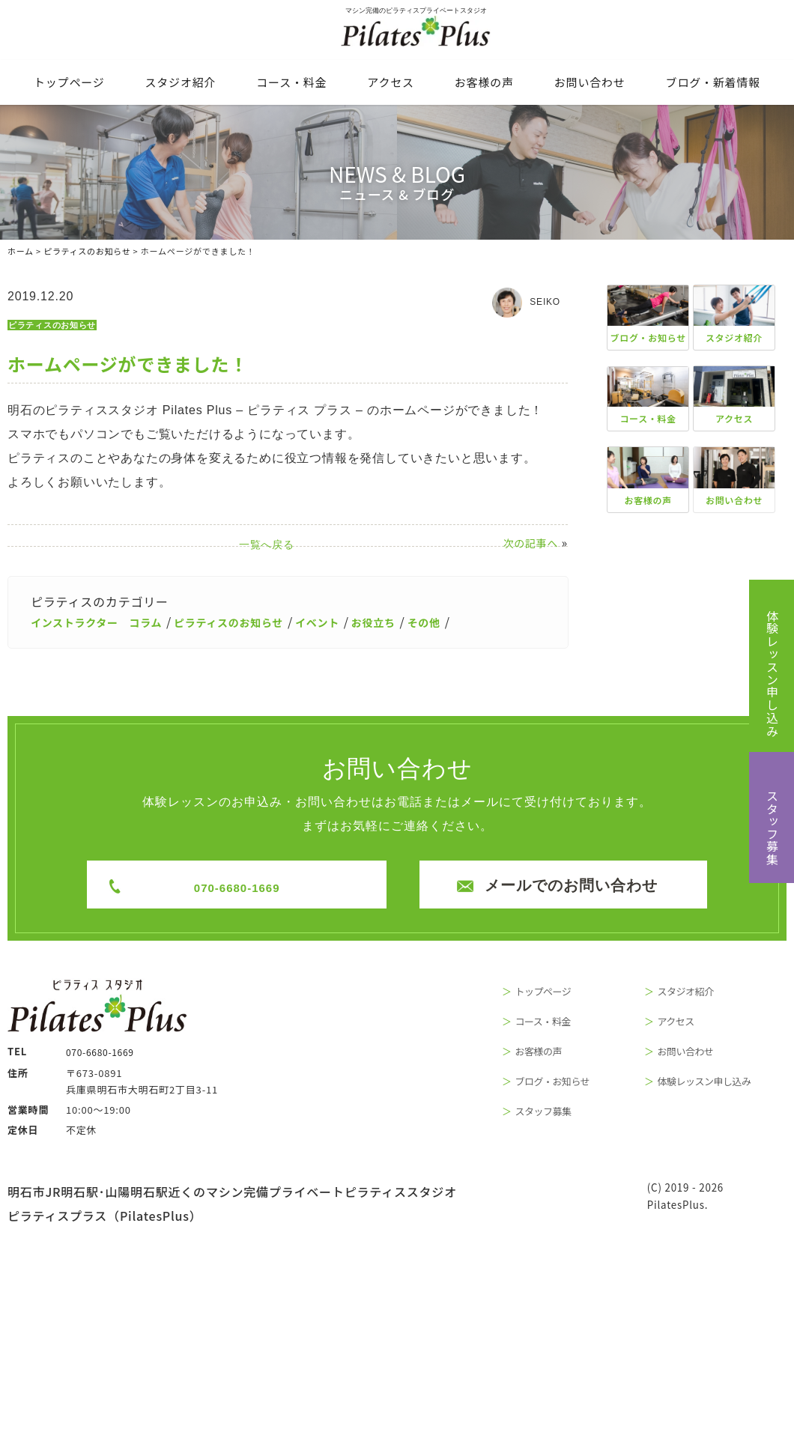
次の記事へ (530, 543)
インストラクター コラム (106, 621)
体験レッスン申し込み (772, 673)
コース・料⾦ (291, 82)
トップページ (69, 82)
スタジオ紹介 (180, 82)
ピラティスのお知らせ (56, 325)
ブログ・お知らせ (573, 1083)
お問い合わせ (589, 82)
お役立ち (417, 621)
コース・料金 (561, 1022)
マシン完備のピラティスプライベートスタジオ (397, 32)
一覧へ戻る (289, 544)
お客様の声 (484, 82)
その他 (472, 621)
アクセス (390, 82)
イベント (355, 621)
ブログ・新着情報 (713, 82)
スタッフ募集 (772, 827)
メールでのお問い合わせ (563, 884)
